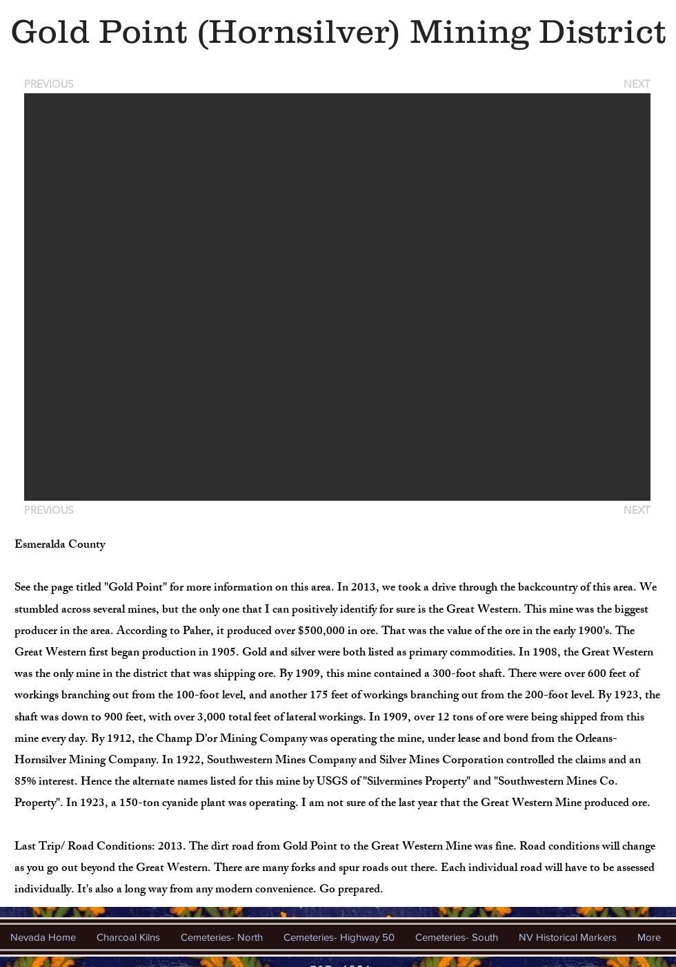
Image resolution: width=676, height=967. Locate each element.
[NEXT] (636, 84)
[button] (337, 297)
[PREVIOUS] (51, 84)
